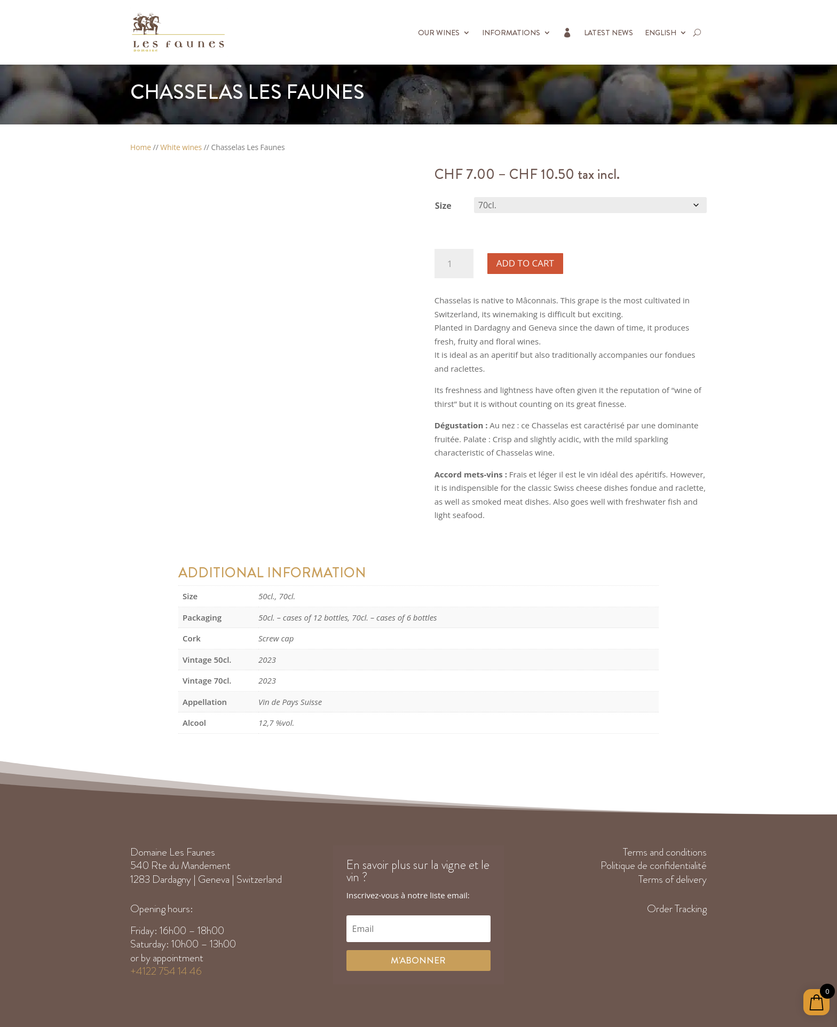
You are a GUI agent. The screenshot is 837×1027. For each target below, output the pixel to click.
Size (443, 205)
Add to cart (525, 263)
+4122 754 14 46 (166, 971)
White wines (181, 147)
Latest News (608, 32)
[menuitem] (666, 32)
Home (140, 147)
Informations (511, 32)
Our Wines (439, 32)
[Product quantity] (454, 263)
